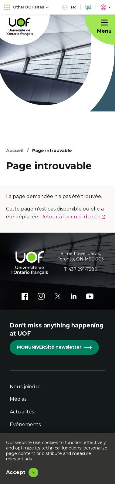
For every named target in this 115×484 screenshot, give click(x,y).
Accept (15, 472)
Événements (25, 424)
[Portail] (106, 7)
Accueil (14, 150)
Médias (18, 399)
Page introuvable (52, 150)
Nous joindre (25, 387)
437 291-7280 (83, 269)
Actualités (22, 412)
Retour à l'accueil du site (73, 217)
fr (69, 7)
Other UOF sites (26, 7)
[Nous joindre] (88, 7)
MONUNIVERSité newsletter (54, 347)
